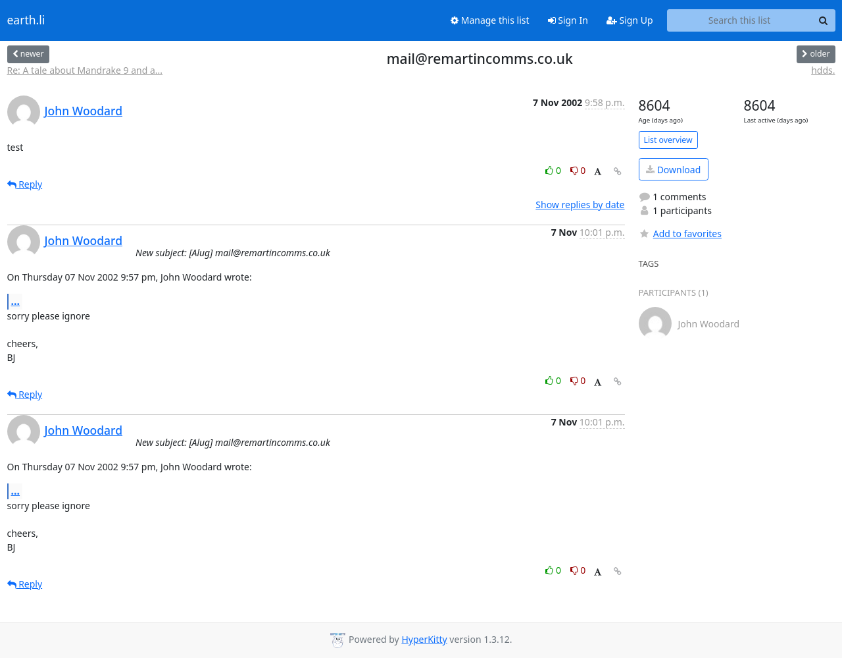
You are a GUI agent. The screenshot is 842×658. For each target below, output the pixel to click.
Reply (25, 184)
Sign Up (630, 20)
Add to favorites (680, 233)
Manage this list (490, 20)
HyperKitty (424, 639)
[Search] (823, 20)
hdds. (823, 70)
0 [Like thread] (554, 170)
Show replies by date (579, 204)
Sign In (568, 20)
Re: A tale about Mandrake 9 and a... (85, 70)
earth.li (26, 20)
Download (673, 169)
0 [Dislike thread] (578, 170)
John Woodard (84, 111)
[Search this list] (739, 20)
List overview (668, 140)
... (15, 301)
